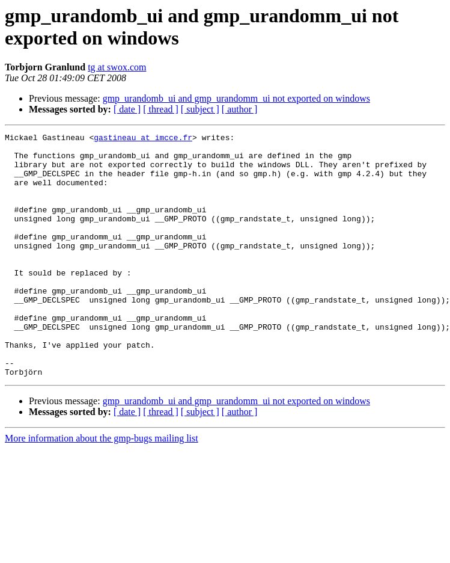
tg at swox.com (117, 67)
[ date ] (127, 109)
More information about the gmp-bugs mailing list (101, 487)
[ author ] (240, 109)
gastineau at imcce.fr (143, 139)
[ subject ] (200, 109)
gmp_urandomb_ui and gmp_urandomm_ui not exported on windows (236, 98)
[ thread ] (160, 109)
